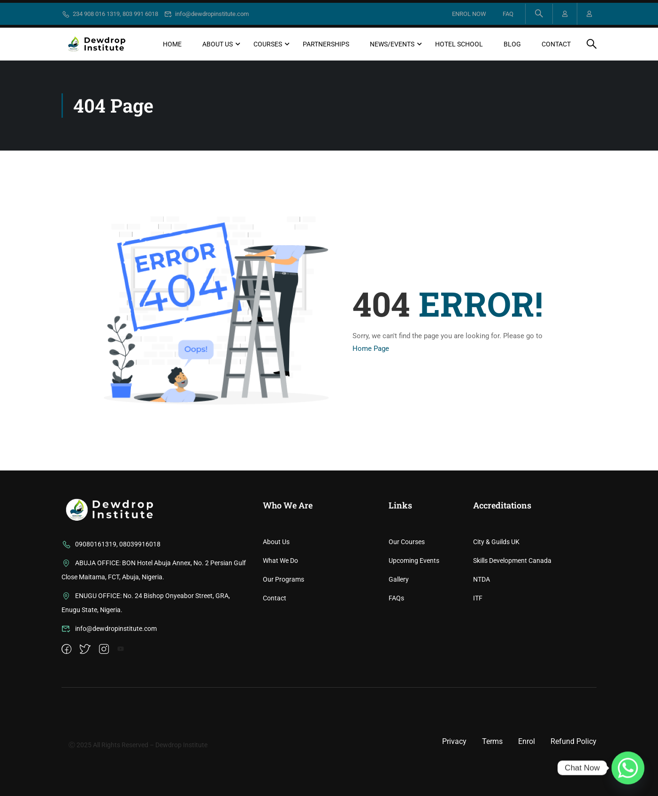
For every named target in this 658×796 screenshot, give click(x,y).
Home (172, 44)
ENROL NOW (469, 13)
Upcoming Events (414, 621)
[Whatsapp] (628, 767)
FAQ (508, 13)
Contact (556, 44)
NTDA (481, 640)
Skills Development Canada (512, 621)
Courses (267, 44)
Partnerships (326, 44)
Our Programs (283, 640)
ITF (477, 658)
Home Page (370, 348)
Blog (512, 44)
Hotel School (459, 44)
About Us (217, 44)
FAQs (396, 658)
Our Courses (407, 602)
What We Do (280, 621)
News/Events (392, 44)
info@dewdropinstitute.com (206, 13)
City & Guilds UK (496, 602)
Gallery (399, 640)
